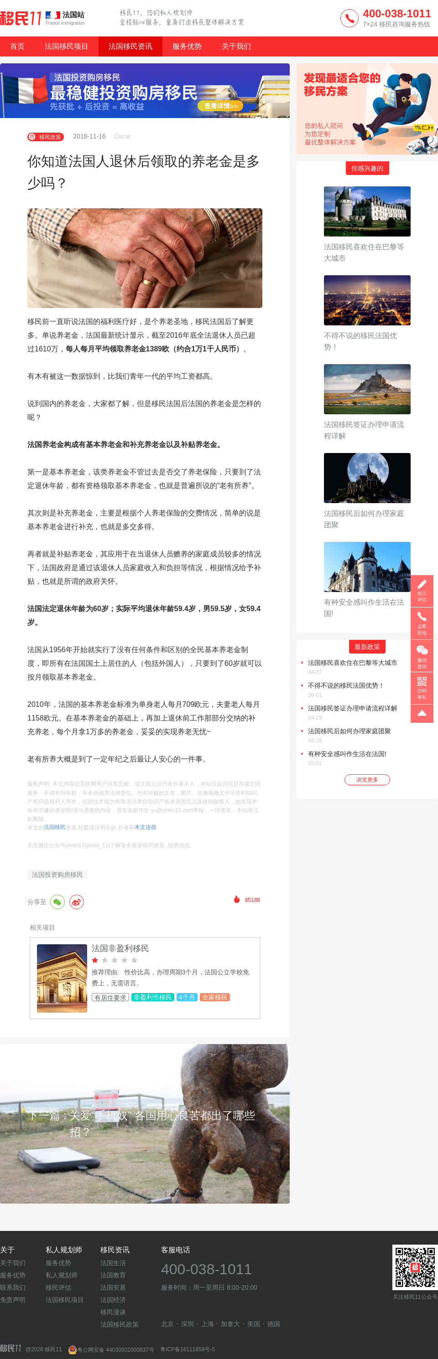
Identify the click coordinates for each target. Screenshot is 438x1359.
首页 (17, 46)
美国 (253, 1324)
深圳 (187, 1324)
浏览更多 (367, 780)
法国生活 (113, 1262)
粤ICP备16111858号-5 (187, 1350)
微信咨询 (422, 663)
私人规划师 (62, 1275)
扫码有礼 (422, 694)
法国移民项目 (67, 46)
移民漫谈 (113, 1312)
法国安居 (113, 1287)
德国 (273, 1324)
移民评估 (58, 1287)
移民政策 (46, 137)
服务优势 (187, 46)
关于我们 (236, 46)
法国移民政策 (119, 1324)
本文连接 (145, 827)
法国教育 (113, 1275)
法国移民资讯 (130, 46)
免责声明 (13, 1299)
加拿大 (230, 1324)
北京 (167, 1324)
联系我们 (13, 1287)
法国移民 (55, 827)
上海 (207, 1324)
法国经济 (113, 1299)
